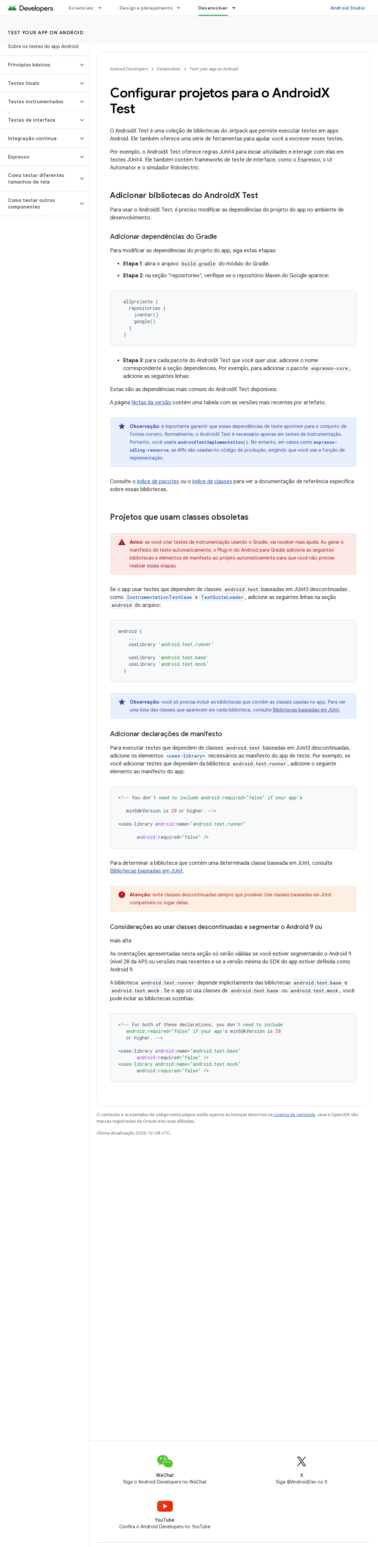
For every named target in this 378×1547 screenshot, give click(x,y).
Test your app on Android (46, 33)
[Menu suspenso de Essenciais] (103, 8)
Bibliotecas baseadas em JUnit (306, 710)
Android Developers (129, 69)
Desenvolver (169, 69)
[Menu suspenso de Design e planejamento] (181, 8)
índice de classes (212, 481)
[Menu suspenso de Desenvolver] (237, 8)
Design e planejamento (146, 8)
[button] (39, 65)
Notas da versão (151, 402)
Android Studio (347, 8)
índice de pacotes (158, 481)
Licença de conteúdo (294, 1114)
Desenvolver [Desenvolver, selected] (213, 8)
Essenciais (81, 8)
